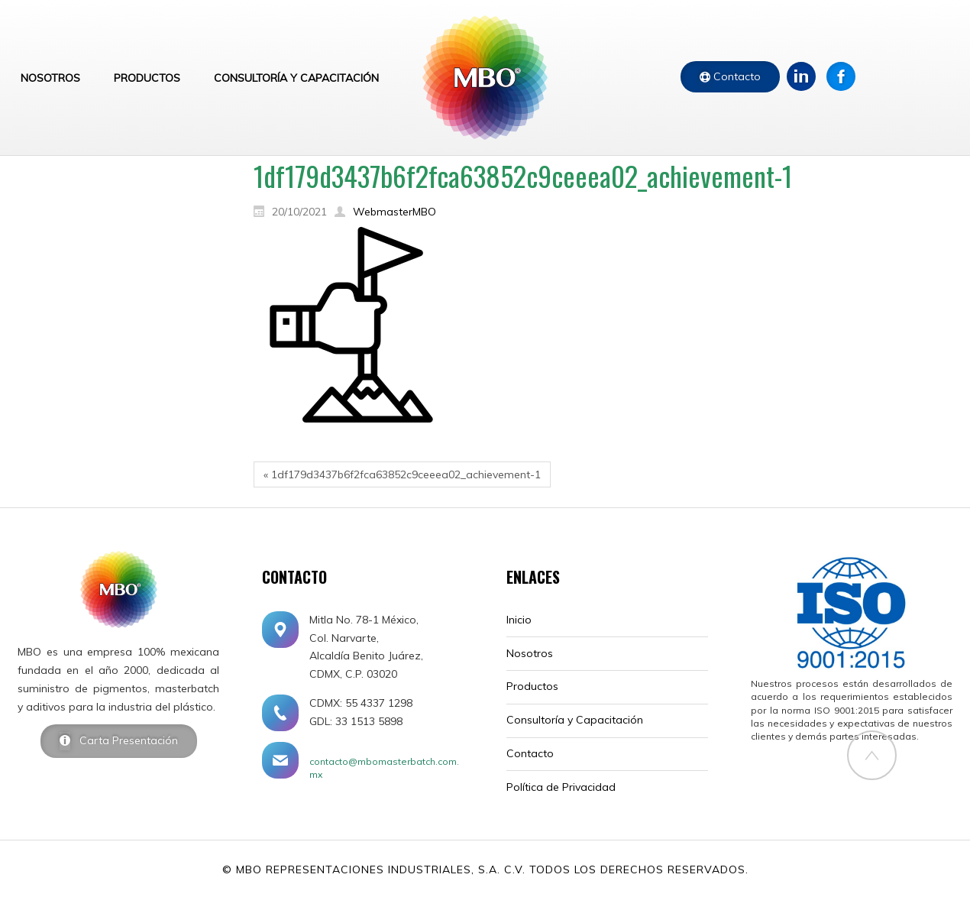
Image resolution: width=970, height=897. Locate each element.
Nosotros (529, 653)
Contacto (735, 76)
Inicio (519, 620)
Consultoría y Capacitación (574, 720)
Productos (532, 686)
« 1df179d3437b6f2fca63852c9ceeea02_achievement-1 (402, 474)
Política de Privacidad (561, 787)
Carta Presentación (124, 740)
